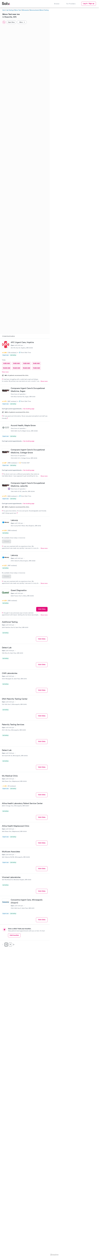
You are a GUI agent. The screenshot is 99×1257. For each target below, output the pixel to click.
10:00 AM (6, 368)
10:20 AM (16, 368)
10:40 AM (26, 368)
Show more (44, 381)
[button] (52, 35)
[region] (74, 631)
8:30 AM (6, 363)
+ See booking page (28, 409)
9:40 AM (36, 363)
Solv (3, 10)
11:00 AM (36, 368)
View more (5, 372)
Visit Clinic (42, 609)
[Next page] (13, 944)
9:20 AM (26, 363)
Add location (14, 935)
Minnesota (25, 10)
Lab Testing (9, 10)
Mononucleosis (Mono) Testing (39, 10)
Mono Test (17, 10)
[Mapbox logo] (54, 1255)
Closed (6, 541)
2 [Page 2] (10, 944)
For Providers (71, 4)
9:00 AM (16, 363)
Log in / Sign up (88, 3)
